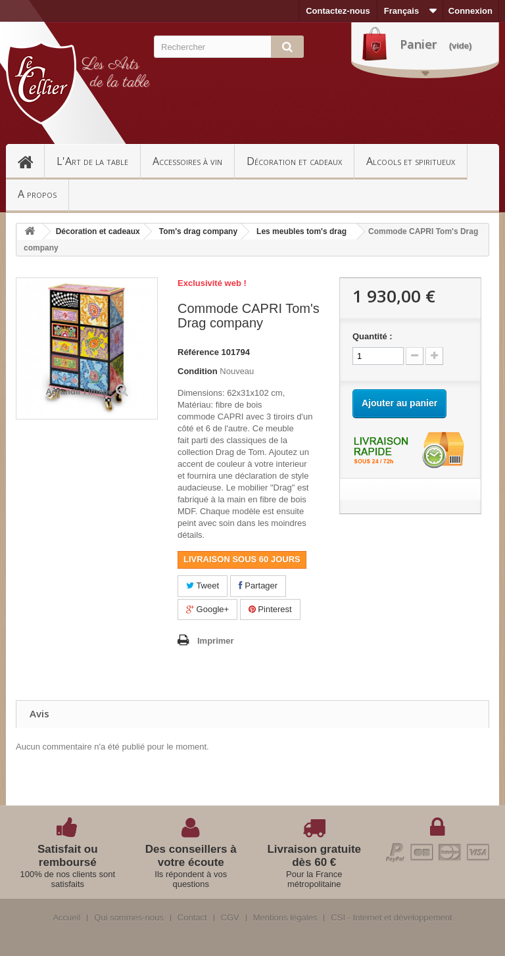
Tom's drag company (198, 231)
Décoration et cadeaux (294, 161)
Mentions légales (285, 918)
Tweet (202, 585)
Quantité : (372, 336)
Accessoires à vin (187, 161)
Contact (192, 918)
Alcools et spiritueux (410, 161)
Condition (198, 371)
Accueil (31, 161)
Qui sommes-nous (128, 918)
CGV (230, 918)
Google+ (207, 609)
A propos (37, 194)
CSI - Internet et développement (391, 918)
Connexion (470, 11)
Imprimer (215, 641)
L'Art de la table (92, 161)
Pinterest (270, 609)
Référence (198, 352)
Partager (258, 585)
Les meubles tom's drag (301, 231)
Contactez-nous (338, 11)
